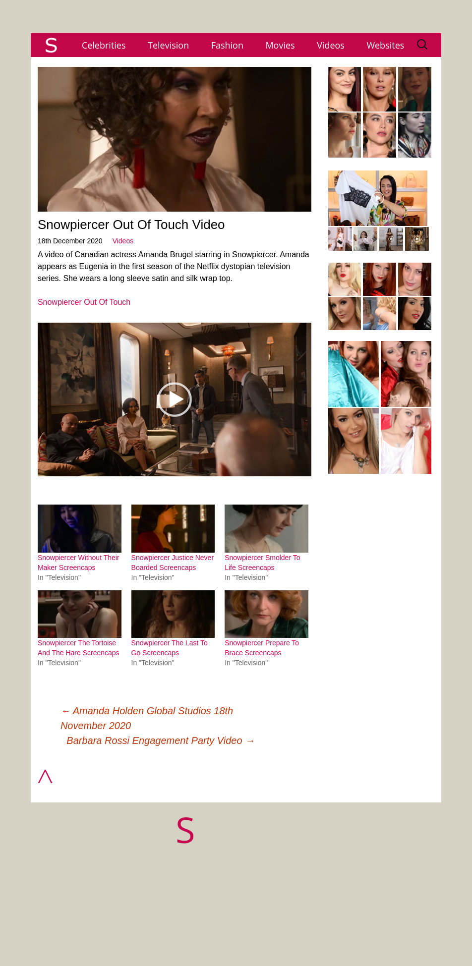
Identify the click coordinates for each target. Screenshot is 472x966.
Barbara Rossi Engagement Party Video (160, 740)
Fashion (227, 45)
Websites (385, 45)
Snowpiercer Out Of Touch (84, 302)
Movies (280, 45)
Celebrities (104, 45)
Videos (331, 45)
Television (168, 45)
